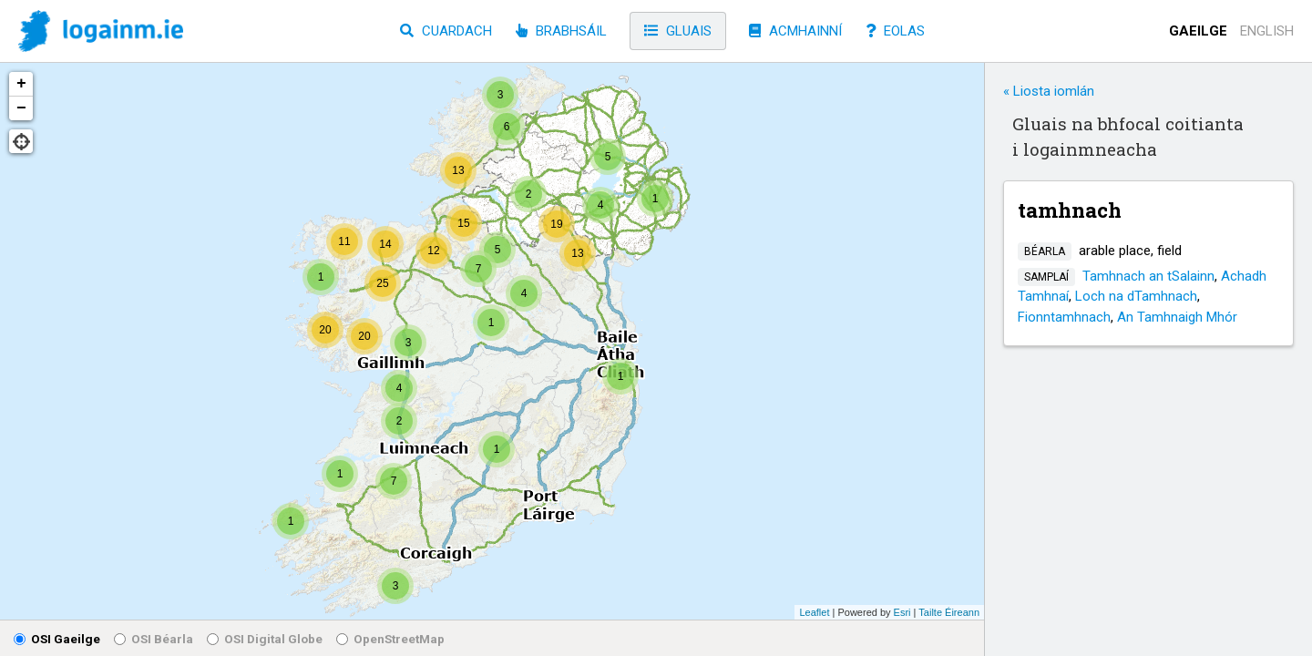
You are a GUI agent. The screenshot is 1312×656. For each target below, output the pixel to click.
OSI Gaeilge (57, 638)
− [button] (21, 108)
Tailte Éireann (948, 612)
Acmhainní (795, 31)
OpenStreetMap (390, 638)
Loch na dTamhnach (1136, 296)
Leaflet (814, 612)
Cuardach (446, 31)
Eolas (895, 31)
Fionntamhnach (1064, 317)
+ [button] (21, 84)
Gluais (678, 31)
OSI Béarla (153, 638)
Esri (902, 612)
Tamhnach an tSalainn (1148, 276)
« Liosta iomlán (1048, 91)
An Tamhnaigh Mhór (1177, 317)
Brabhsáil (561, 31)
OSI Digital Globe (265, 638)
